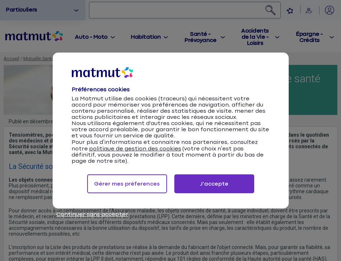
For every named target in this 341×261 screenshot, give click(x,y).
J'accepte (214, 184)
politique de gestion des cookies (135, 149)
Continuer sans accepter (92, 214)
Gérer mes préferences (127, 184)
